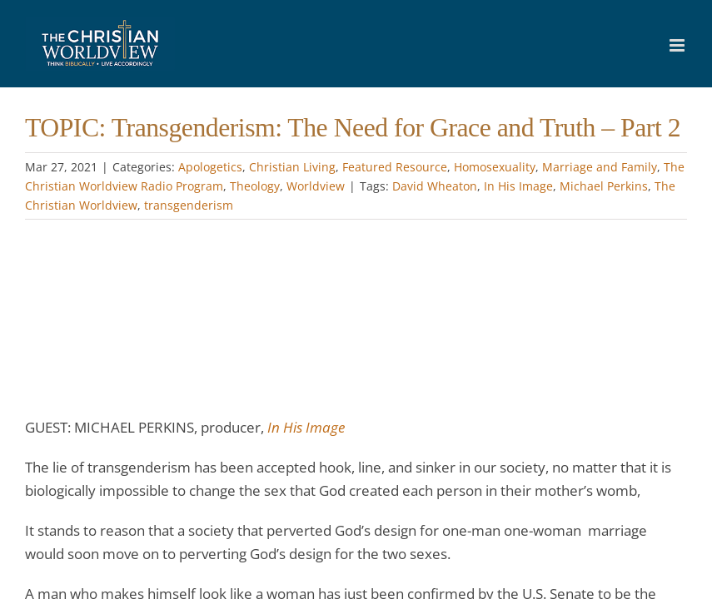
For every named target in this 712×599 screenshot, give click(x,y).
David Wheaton (434, 186)
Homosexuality (494, 167)
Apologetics (210, 167)
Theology (255, 186)
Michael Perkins (604, 186)
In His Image (518, 186)
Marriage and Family (599, 167)
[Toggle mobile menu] (678, 45)
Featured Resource (394, 167)
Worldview (315, 186)
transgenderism (188, 205)
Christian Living (292, 167)
